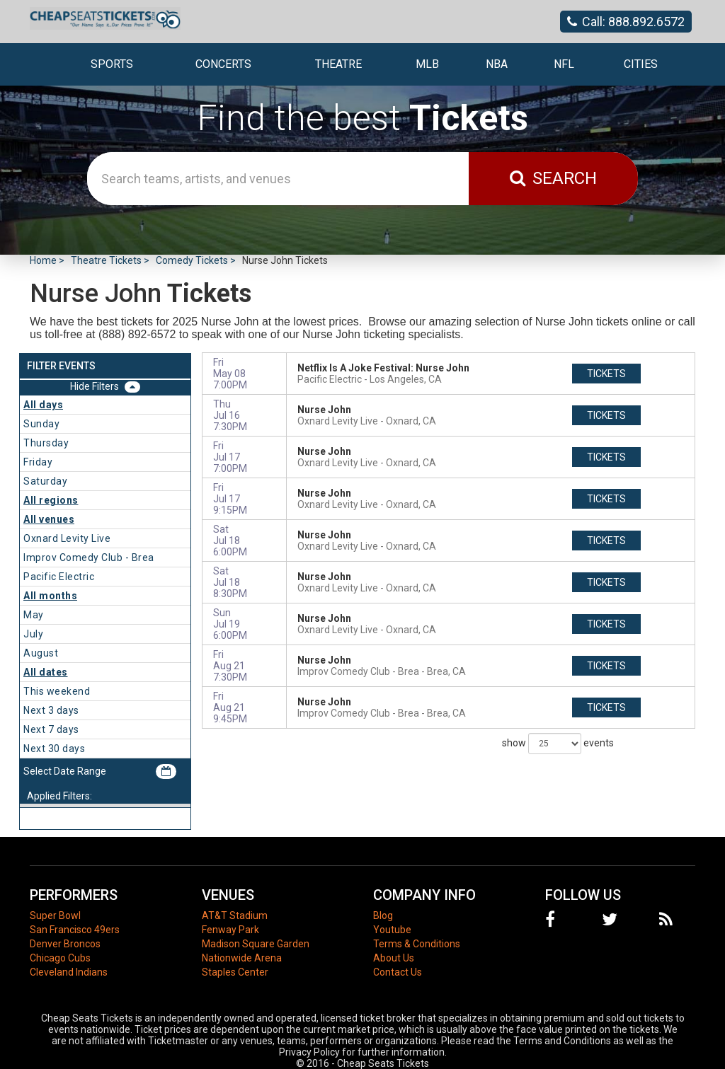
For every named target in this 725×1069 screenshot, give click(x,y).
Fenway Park (230, 929)
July (33, 634)
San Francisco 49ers (75, 929)
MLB (427, 64)
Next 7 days (51, 729)
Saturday (45, 481)
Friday (37, 462)
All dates (45, 672)
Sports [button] (112, 64)
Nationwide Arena (242, 958)
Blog (383, 915)
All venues (48, 519)
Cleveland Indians (69, 972)
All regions (51, 500)
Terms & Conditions (416, 943)
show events (558, 743)
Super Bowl (55, 915)
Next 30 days (54, 748)
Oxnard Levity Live (66, 538)
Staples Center (235, 972)
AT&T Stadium (235, 915)
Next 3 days (51, 710)
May (33, 614)
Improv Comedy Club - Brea (88, 557)
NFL (564, 64)
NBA (497, 64)
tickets (606, 373)
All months (50, 595)
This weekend (56, 691)
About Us (393, 958)
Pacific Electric (58, 576)
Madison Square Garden (255, 943)
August (40, 653)
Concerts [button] (223, 64)
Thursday (46, 443)
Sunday (41, 423)
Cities (641, 64)
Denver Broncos (65, 943)
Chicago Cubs (60, 958)
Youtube (392, 929)
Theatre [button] (338, 64)
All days (43, 404)
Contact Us (397, 972)
